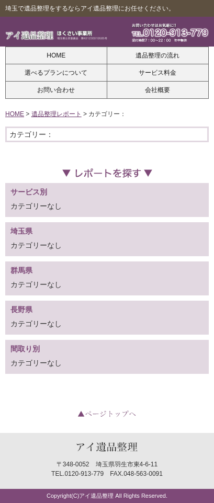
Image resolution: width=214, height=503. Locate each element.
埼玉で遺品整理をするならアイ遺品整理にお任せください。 (90, 8)
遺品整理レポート (56, 114)
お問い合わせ (56, 90)
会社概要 (157, 90)
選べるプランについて (56, 72)
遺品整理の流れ (157, 55)
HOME (56, 55)
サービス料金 (157, 72)
